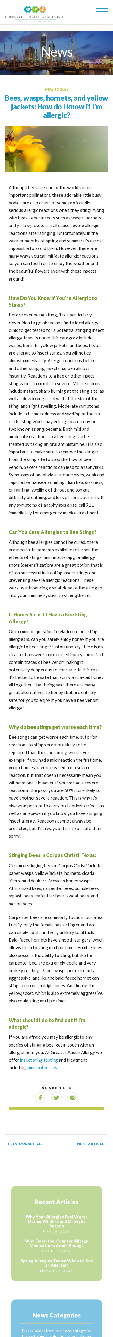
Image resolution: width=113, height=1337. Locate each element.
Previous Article (25, 1144)
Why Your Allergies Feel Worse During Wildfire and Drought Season (57, 1225)
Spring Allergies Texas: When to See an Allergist (56, 1266)
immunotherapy (42, 1067)
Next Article (92, 1144)
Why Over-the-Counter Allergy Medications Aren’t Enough (56, 1247)
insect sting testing (39, 1060)
